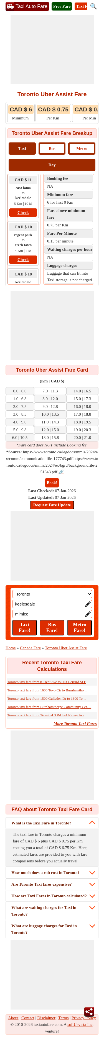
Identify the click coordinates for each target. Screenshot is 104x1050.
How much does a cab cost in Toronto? (45, 872)
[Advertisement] (52, 49)
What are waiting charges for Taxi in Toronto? (43, 910)
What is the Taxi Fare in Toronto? (41, 823)
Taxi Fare (84, 6)
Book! (52, 483)
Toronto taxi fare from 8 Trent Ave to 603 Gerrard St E (46, 682)
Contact (27, 1018)
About (13, 1018)
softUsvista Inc (79, 1024)
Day (52, 165)
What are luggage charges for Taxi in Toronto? (44, 929)
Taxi (22, 148)
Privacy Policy (84, 1018)
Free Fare (61, 6)
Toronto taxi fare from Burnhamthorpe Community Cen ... (49, 707)
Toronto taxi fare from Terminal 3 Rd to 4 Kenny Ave (45, 715)
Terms (63, 1018)
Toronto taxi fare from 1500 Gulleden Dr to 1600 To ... (46, 698)
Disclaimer (46, 1018)
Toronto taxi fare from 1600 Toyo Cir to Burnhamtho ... (47, 690)
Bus (52, 148)
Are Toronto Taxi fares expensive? (41, 884)
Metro (81, 148)
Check (23, 212)
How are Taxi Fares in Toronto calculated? (49, 896)
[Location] (52, 594)
